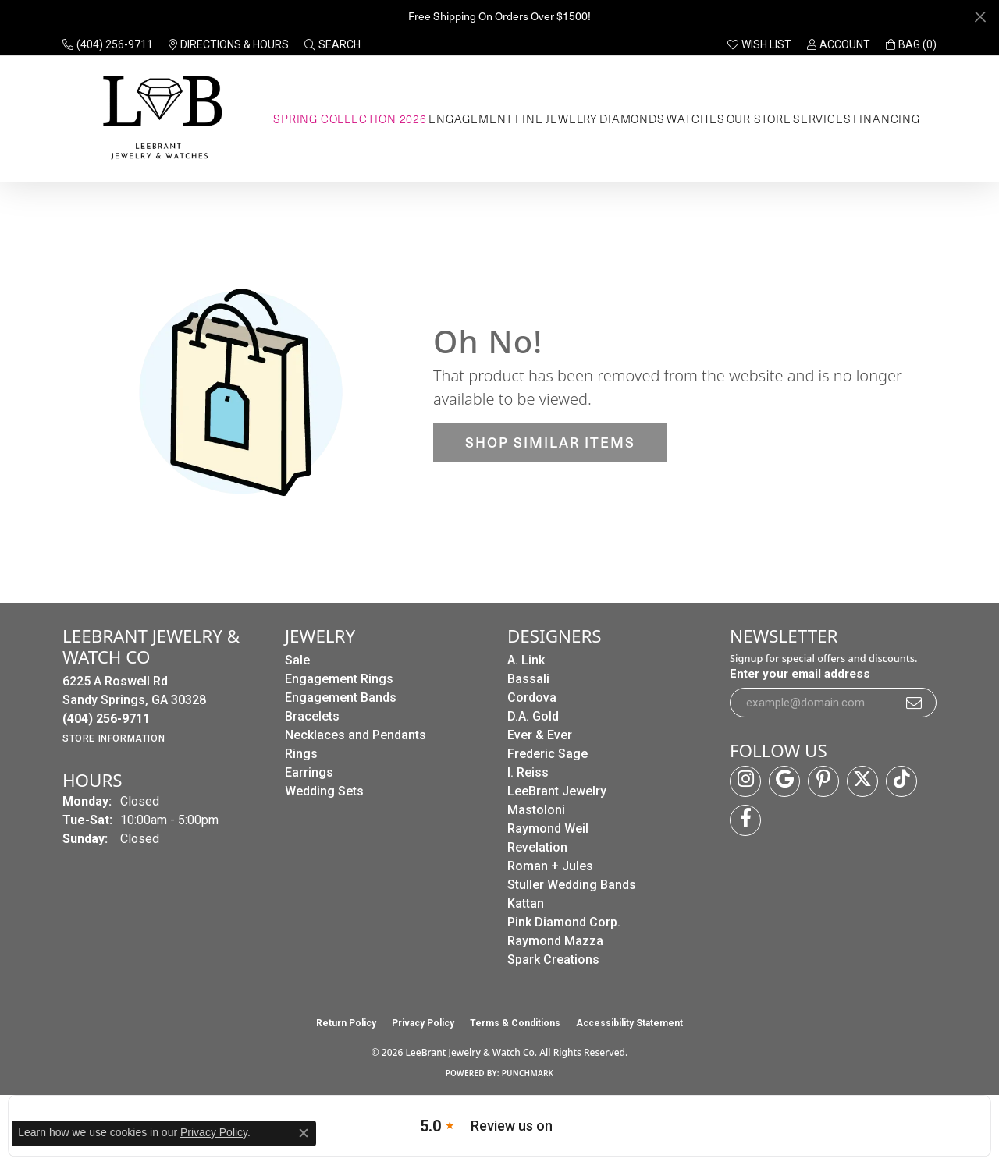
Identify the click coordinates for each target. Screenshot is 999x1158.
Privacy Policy (423, 1023)
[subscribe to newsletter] (915, 703)
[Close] (980, 17)
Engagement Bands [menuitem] (340, 697)
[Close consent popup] (303, 1133)
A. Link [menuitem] (526, 660)
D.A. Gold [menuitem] (533, 716)
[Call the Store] (106, 718)
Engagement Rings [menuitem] (339, 678)
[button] (332, 44)
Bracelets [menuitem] (312, 716)
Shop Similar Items (550, 441)
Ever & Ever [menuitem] (539, 735)
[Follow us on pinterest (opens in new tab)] (823, 781)
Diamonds (631, 118)
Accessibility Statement (629, 1023)
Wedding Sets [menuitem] (324, 791)
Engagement (471, 118)
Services (822, 118)
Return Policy (346, 1023)
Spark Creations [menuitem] (553, 959)
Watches (696, 118)
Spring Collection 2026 (350, 118)
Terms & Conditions (515, 1023)
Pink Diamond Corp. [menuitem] (563, 922)
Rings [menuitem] (301, 753)
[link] (107, 44)
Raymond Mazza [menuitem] (555, 940)
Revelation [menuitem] (537, 847)
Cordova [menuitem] (531, 697)
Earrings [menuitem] (309, 772)
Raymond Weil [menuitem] (547, 828)
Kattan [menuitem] (525, 903)
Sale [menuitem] (297, 660)
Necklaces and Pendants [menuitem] (355, 735)
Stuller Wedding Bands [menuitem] (571, 884)
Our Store (759, 118)
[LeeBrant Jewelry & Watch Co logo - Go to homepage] (160, 119)
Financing (886, 118)
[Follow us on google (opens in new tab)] (784, 781)
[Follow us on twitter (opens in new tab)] (862, 781)
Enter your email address (800, 674)
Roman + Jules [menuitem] (550, 866)
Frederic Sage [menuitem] (547, 753)
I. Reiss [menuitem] (528, 772)
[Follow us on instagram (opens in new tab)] (745, 781)
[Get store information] (113, 738)
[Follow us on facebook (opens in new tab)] (745, 820)
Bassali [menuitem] (528, 678)
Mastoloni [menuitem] (536, 809)
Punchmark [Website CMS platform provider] (528, 1073)
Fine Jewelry (556, 118)
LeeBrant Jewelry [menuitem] (556, 791)
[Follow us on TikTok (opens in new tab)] (901, 781)
